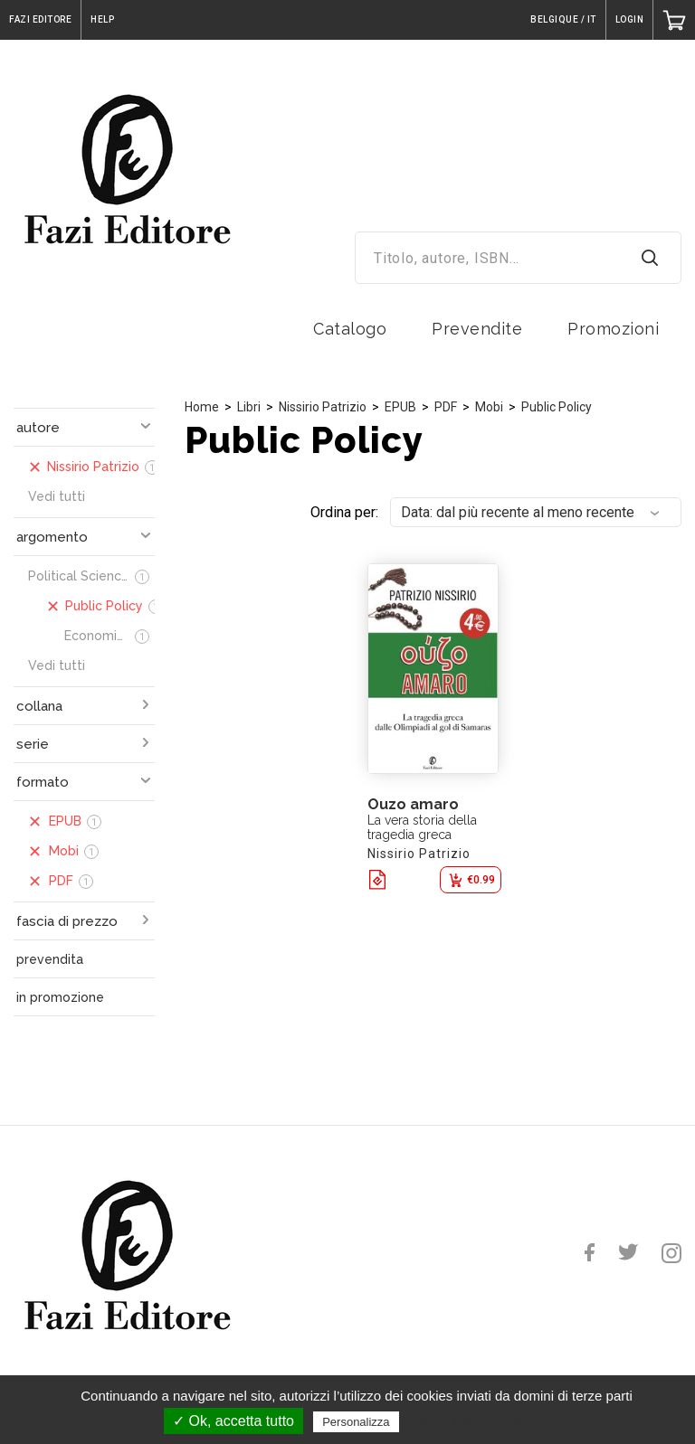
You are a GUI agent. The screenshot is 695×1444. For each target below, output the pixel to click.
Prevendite (477, 328)
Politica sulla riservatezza (479, 1421)
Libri (249, 407)
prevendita (49, 959)
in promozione (60, 997)
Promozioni (613, 328)
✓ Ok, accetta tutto (233, 1421)
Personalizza (355, 1422)
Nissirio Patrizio (323, 407)
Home (202, 407)
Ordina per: (344, 512)
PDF (445, 407)
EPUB (400, 407)
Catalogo (349, 328)
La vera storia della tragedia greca (422, 827)
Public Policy (556, 407)
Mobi (489, 407)
